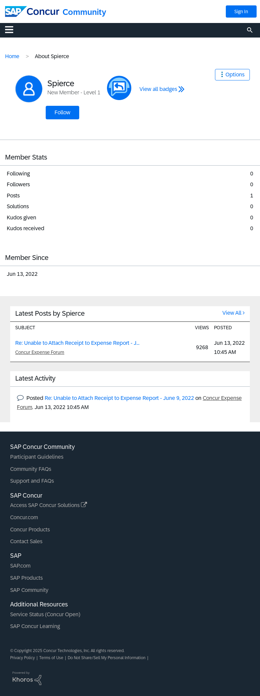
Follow (62, 112)
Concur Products (30, 529)
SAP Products (26, 578)
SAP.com (20, 566)
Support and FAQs (32, 481)
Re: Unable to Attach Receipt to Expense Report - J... (77, 343)
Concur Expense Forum (39, 352)
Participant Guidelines (36, 457)
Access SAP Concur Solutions (48, 505)
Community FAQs (30, 469)
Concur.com (24, 517)
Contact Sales (26, 541)
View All (231, 313)
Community (84, 12)
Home (12, 56)
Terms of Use (51, 657)
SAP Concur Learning (35, 626)
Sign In (241, 11)
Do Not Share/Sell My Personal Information (107, 657)
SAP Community (29, 590)
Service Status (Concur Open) (45, 614)
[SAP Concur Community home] (32, 11)
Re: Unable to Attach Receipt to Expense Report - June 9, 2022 (119, 398)
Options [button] (234, 74)
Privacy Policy (22, 657)
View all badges (158, 89)
